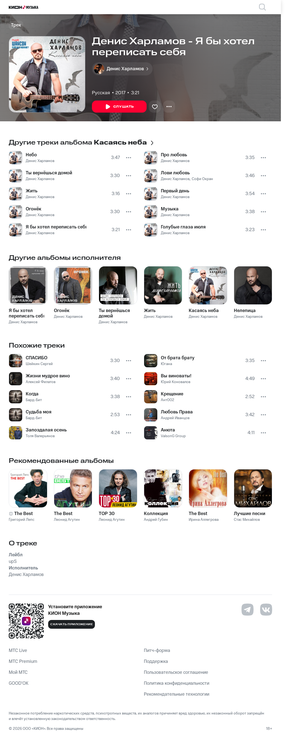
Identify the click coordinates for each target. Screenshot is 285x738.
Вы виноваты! (176, 376)
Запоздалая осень (46, 430)
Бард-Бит (34, 400)
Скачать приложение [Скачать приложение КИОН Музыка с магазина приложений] (71, 624)
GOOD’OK (18, 683)
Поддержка (156, 661)
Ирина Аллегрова (204, 519)
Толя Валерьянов (40, 436)
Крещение (172, 394)
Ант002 (167, 400)
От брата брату (177, 358)
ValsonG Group (173, 436)
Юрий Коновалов (175, 382)
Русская (101, 93)
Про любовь (174, 155)
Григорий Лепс (21, 519)
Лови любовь (175, 173)
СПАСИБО (36, 358)
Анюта (168, 430)
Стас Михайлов (247, 519)
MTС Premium (23, 661)
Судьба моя (38, 412)
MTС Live (18, 650)
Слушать (119, 107)
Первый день (175, 191)
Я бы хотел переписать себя (56, 227)
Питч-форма (157, 650)
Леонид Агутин (67, 519)
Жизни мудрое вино (48, 376)
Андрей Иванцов (175, 418)
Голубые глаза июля (183, 227)
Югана (166, 364)
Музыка (170, 209)
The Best (23, 513)
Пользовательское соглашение (176, 672)
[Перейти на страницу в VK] (266, 610)
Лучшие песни (249, 513)
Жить (31, 191)
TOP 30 (107, 513)
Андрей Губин (156, 519)
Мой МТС (18, 672)
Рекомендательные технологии (176, 694)
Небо (31, 155)
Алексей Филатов (41, 382)
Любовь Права (177, 412)
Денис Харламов (40, 161)
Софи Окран (202, 179)
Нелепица (245, 310)
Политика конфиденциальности (176, 683)
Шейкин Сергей (39, 364)
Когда (32, 394)
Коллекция (156, 513)
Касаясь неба (204, 310)
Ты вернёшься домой (49, 173)
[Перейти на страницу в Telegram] (248, 610)
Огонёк (33, 209)
